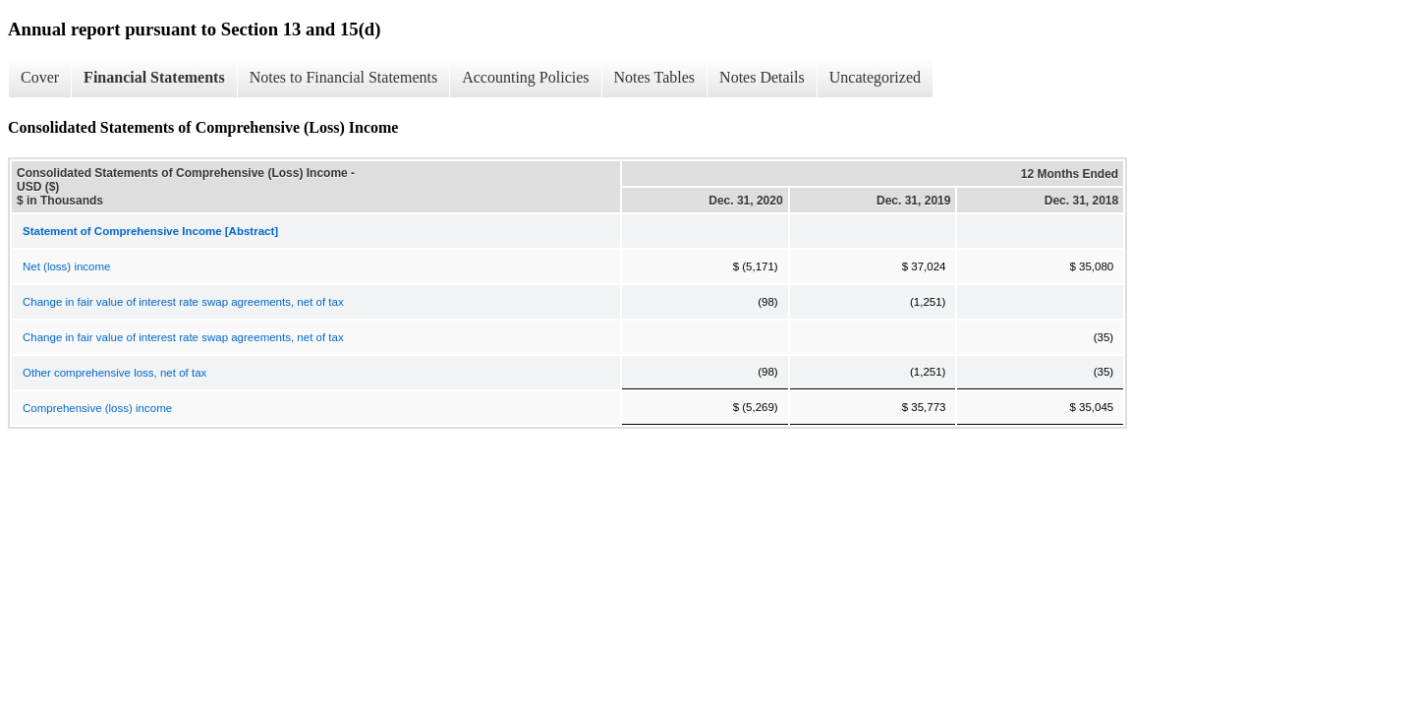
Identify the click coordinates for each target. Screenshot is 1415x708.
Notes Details (762, 77)
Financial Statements (154, 77)
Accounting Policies (525, 77)
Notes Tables (655, 77)
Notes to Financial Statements (344, 77)
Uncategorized (875, 77)
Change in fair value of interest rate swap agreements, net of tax (183, 302)
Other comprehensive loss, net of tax (114, 373)
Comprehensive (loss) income (97, 408)
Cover (40, 77)
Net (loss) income (66, 266)
